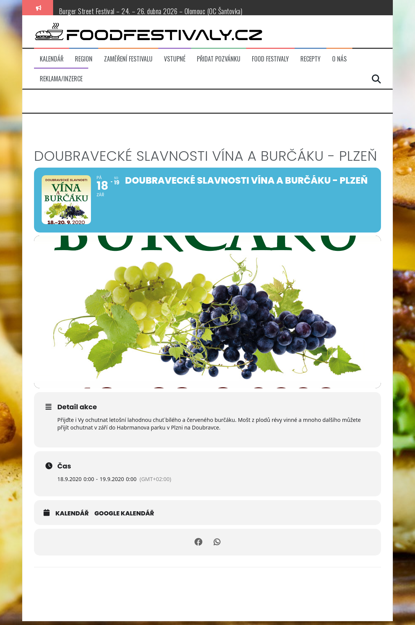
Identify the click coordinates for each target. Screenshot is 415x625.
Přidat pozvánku (218, 59)
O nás (339, 59)
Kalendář (51, 59)
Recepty (310, 59)
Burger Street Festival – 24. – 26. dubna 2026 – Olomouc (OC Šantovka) (151, 11)
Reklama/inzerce (61, 78)
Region (83, 59)
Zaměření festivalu (128, 59)
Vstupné (174, 59)
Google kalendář (124, 517)
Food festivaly (270, 59)
